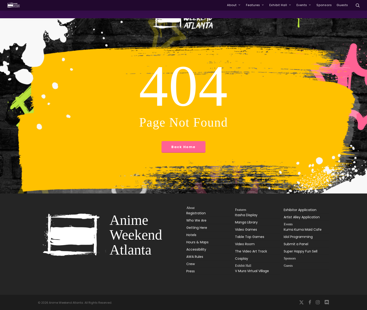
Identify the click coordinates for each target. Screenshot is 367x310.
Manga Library (246, 222)
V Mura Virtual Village (252, 271)
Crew (190, 264)
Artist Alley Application (302, 217)
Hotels (191, 235)
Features (240, 210)
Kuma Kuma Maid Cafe (303, 230)
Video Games (246, 229)
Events (288, 224)
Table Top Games (249, 236)
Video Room (245, 244)
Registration (196, 213)
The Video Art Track (251, 251)
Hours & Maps (197, 242)
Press (190, 271)
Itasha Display (246, 215)
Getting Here (196, 227)
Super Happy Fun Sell (300, 251)
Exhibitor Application (300, 210)
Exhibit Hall (243, 265)
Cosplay (241, 258)
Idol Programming (298, 236)
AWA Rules (194, 256)
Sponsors (290, 258)
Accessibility (196, 249)
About (190, 208)
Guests (288, 265)
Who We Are (196, 220)
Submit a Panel (296, 244)
